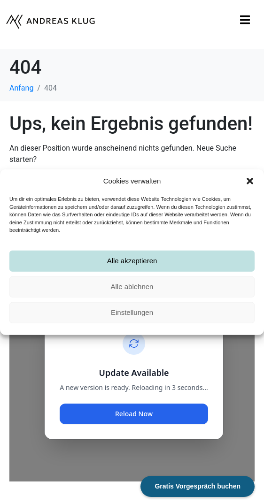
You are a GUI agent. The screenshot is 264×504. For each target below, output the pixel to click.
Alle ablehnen (132, 286)
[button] (250, 181)
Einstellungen (132, 312)
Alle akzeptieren (132, 261)
